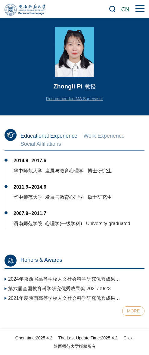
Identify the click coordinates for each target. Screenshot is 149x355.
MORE (133, 311)
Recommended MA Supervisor (74, 98)
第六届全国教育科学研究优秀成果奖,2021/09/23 (59, 288)
